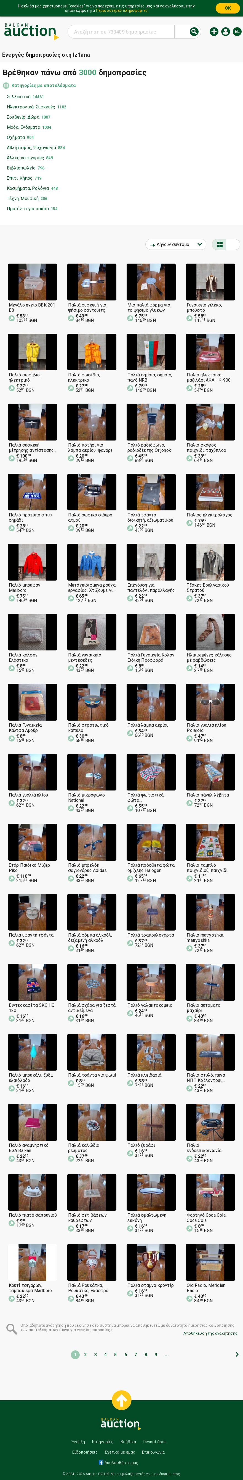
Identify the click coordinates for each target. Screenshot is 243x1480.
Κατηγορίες (103, 1441)
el (237, 31)
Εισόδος (225, 31)
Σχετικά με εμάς (120, 1452)
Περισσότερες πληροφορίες (122, 10)
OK (228, 8)
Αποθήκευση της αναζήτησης (210, 1333)
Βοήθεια (128, 1441)
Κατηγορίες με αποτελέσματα (44, 85)
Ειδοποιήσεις (84, 1452)
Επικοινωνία (153, 1452)
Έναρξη (78, 1441)
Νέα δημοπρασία (214, 31)
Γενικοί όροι (154, 1441)
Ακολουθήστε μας (120, 1462)
